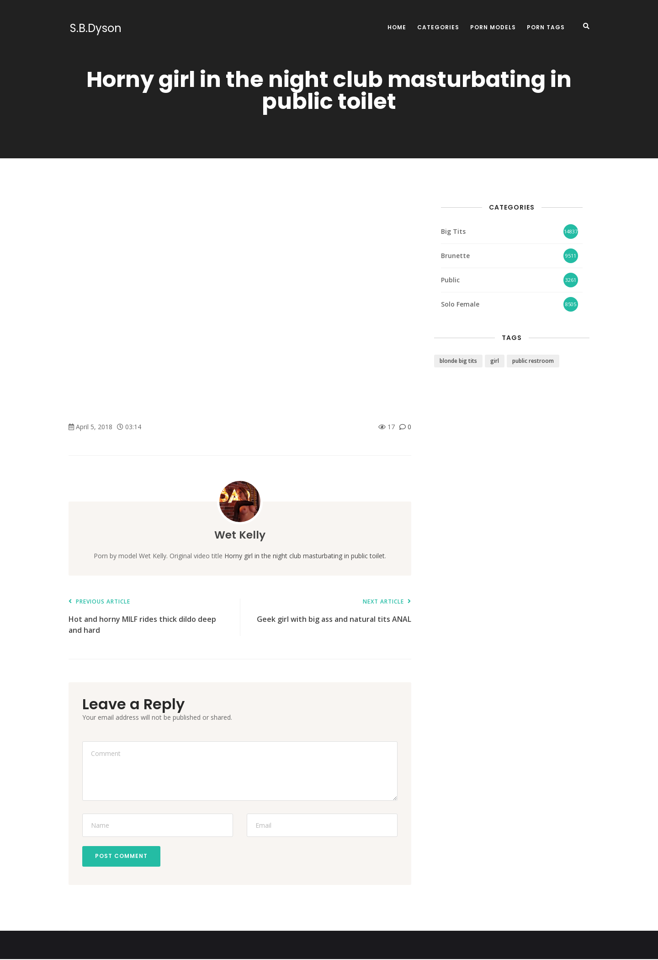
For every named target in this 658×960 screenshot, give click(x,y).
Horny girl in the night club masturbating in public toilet (304, 555)
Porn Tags (546, 27)
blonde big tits (458, 361)
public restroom (533, 361)
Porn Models (493, 27)
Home (396, 27)
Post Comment (122, 856)
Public (450, 279)
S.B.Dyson (94, 28)
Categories (438, 27)
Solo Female (460, 304)
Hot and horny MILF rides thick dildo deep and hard (150, 616)
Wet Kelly (240, 534)
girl (494, 361)
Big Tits (453, 231)
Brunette (455, 255)
